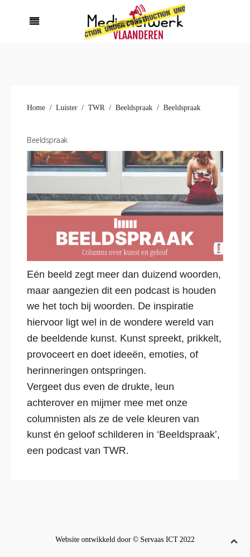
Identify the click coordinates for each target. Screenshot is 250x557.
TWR (96, 108)
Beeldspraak (134, 108)
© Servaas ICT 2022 (164, 540)
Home (36, 108)
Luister (66, 108)
